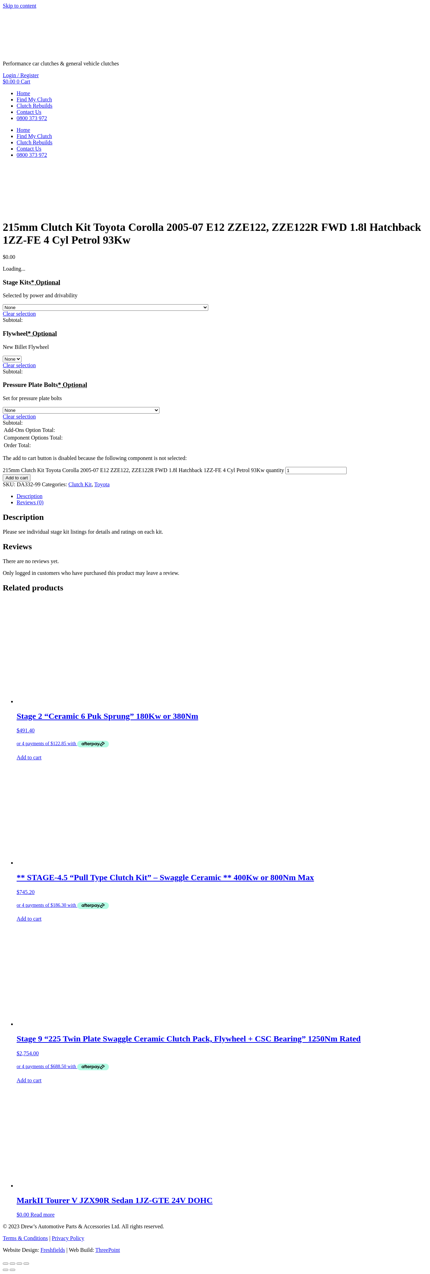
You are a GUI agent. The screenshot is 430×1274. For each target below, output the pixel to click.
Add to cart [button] (29, 757)
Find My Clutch (34, 99)
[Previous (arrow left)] (5, 1270)
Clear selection (19, 314)
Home (23, 93)
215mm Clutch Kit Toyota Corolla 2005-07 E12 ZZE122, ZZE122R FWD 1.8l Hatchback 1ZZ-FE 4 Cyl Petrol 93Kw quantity (143, 470)
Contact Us (29, 112)
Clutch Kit (80, 484)
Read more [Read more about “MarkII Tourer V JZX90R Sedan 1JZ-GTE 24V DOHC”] (42, 1215)
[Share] (19, 1264)
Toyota (102, 484)
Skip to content (19, 6)
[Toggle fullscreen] (12, 1264)
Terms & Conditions (25, 1238)
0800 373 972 (32, 118)
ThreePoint (107, 1250)
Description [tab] (30, 496)
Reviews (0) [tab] (30, 502)
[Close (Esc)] (26, 1264)
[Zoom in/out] (5, 1264)
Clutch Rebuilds (35, 106)
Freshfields (52, 1250)
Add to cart (17, 477)
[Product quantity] (316, 470)
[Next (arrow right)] (12, 1270)
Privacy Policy (68, 1238)
